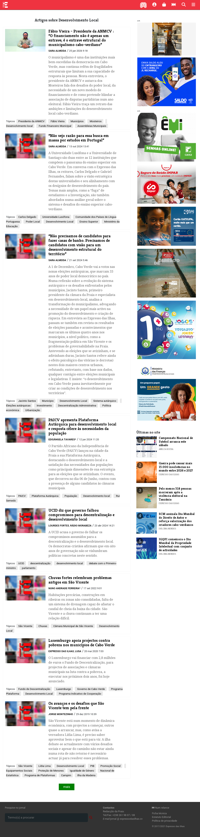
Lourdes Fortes (58, 525)
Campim (66, 775)
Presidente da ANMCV (31, 121)
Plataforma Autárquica (44, 495)
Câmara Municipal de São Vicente (73, 626)
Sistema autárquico (104, 400)
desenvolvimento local (69, 563)
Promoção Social (110, 765)
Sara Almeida (57, 50)
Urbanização (32, 410)
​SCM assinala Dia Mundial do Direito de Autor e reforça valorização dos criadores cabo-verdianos (177, 519)
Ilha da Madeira (86, 775)
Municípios (77, 121)
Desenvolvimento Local (59, 221)
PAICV (22, 495)
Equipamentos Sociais (19, 770)
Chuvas (42, 626)
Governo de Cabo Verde (91, 688)
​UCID (21, 563)
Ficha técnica (159, 813)
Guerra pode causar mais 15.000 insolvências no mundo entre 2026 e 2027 (176, 466)
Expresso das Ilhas (61, 651)
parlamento (28, 567)
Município (47, 400)
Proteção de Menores (51, 770)
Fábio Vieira (57, 121)
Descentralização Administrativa (76, 405)
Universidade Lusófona (56, 216)
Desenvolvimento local (19, 125)
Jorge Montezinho (60, 714)
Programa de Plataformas (39, 775)
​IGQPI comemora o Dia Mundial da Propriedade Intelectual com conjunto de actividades (175, 544)
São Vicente (25, 626)
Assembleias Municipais (91, 125)
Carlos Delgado (27, 216)
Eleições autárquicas (18, 405)
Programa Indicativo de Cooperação (79, 693)
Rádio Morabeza (80, 525)
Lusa (78, 651)
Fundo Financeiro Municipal (54, 125)
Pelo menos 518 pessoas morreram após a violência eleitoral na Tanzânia (175, 493)
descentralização (40, 563)
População (70, 495)
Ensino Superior (88, 221)
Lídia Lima (44, 765)
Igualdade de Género (81, 770)
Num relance (160, 807)
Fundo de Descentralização (34, 688)
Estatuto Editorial (161, 817)
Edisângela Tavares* (62, 439)
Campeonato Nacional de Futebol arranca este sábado (176, 441)
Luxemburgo (63, 688)
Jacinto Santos (27, 400)
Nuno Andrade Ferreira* (64, 588)
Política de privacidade (164, 820)
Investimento (44, 405)
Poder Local (32, 221)
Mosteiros (95, 121)
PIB (92, 765)
